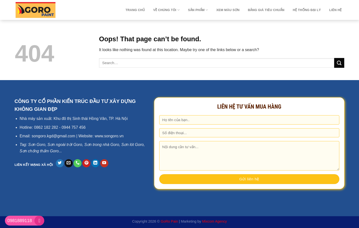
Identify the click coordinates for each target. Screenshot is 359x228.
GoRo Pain (169, 221)
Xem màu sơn (228, 10)
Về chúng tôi (166, 10)
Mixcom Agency (214, 221)
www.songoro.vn (109, 136)
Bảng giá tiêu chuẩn (266, 10)
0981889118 (19, 220)
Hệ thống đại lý (307, 10)
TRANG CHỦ (135, 10)
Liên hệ (335, 10)
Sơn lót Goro (132, 144)
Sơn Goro (36, 144)
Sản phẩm (198, 10)
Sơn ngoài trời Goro (64, 144)
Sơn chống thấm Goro (39, 151)
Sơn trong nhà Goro (101, 144)
